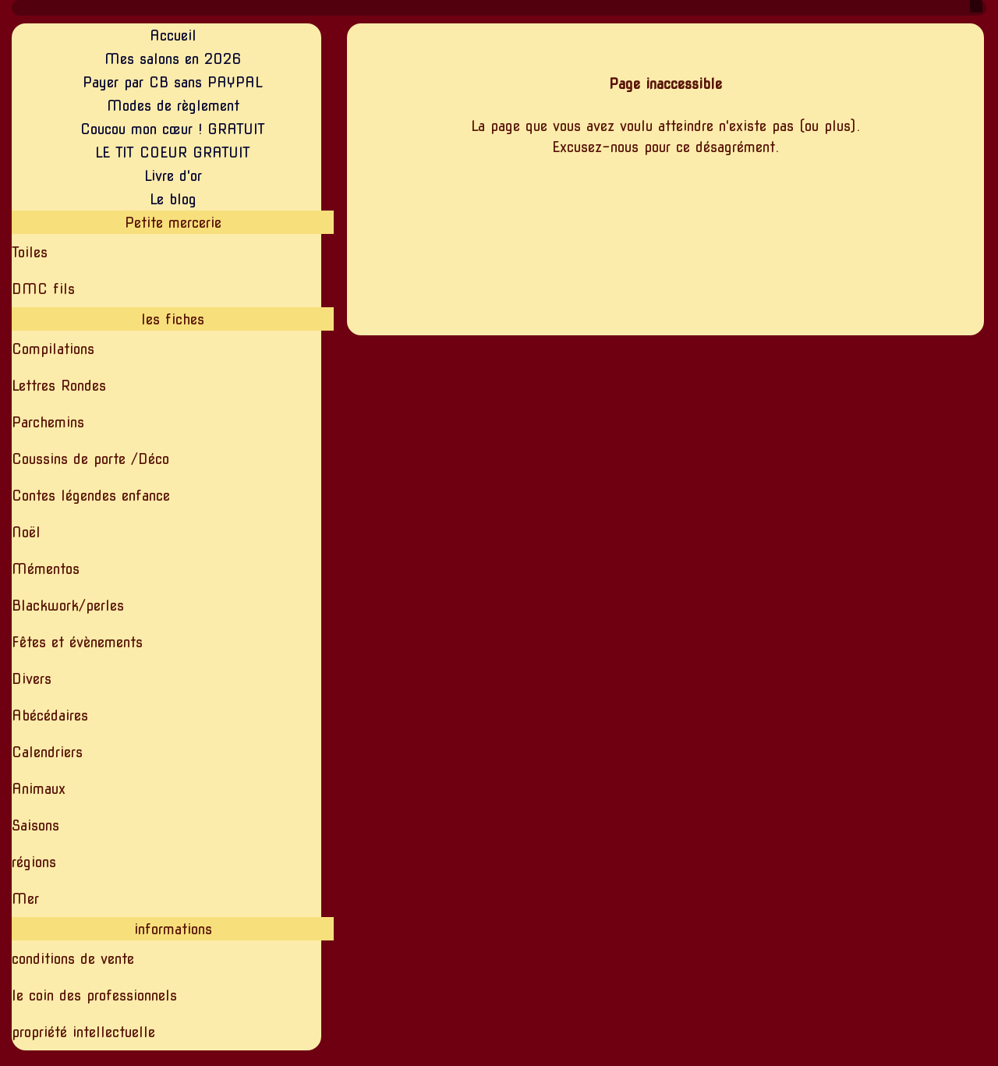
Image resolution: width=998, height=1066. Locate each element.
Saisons (35, 825)
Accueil (173, 35)
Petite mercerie (173, 222)
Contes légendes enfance (91, 495)
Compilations (53, 349)
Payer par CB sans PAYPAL (173, 82)
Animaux (38, 789)
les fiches (172, 319)
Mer (25, 899)
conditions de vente (73, 959)
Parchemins (48, 422)
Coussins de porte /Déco (90, 459)
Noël (26, 532)
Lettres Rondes (59, 385)
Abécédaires (50, 715)
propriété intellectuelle (83, 1032)
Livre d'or (173, 176)
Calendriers (47, 752)
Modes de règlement (173, 105)
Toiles (30, 252)
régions (34, 862)
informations (173, 929)
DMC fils (43, 289)
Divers (31, 679)
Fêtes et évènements (77, 642)
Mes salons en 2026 (173, 59)
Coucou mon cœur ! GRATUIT (172, 129)
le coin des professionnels (94, 995)
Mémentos (46, 569)
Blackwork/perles (68, 605)
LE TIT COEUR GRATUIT (172, 152)
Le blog (173, 199)
